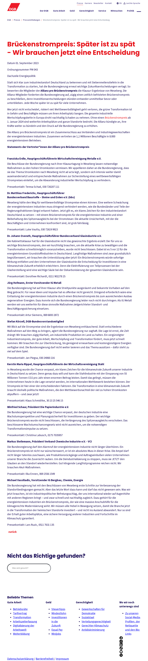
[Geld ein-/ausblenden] (76, 11)
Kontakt (108, 3)
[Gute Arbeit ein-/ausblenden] (63, 11)
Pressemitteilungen (31, 20)
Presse (80, 3)
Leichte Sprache (131, 3)
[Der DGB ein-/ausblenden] (48, 11)
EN (119, 3)
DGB (9, 20)
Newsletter (98, 3)
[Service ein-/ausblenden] (106, 11)
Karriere (88, 3)
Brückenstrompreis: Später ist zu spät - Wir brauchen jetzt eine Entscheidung (76, 20)
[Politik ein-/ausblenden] (135, 11)
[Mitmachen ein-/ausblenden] (121, 11)
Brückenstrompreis (116, 118)
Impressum (62, 659)
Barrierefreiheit (45, 659)
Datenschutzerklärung (20, 659)
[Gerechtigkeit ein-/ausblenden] (90, 11)
